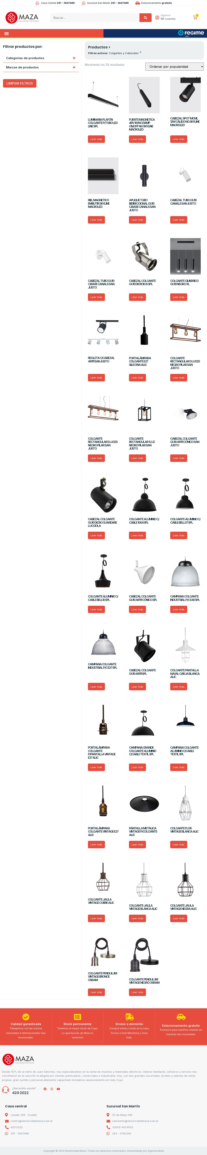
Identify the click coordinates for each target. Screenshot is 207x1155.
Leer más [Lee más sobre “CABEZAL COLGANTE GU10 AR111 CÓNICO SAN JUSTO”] (179, 458)
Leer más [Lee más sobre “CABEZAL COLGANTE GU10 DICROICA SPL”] (137, 297)
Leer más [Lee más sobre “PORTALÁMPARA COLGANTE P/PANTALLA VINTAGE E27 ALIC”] (96, 767)
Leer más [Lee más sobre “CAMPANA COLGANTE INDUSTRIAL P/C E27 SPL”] (96, 686)
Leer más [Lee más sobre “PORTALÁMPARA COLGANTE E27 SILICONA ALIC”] (137, 377)
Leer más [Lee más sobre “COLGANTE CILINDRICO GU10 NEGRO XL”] (179, 297)
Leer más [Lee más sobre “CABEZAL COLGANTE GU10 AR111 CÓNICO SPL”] (137, 609)
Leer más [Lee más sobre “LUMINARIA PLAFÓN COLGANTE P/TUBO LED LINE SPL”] (96, 139)
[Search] (145, 17)
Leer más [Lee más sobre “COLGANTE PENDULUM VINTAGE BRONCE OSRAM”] (96, 992)
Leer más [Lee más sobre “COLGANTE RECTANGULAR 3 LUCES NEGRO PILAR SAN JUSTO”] (179, 377)
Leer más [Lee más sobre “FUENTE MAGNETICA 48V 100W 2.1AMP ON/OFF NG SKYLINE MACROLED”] (137, 139)
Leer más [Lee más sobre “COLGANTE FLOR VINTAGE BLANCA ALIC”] (179, 844)
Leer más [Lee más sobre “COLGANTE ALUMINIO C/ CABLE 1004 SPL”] (137, 535)
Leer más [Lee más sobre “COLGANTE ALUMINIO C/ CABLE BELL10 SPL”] (96, 609)
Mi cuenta (168, 19)
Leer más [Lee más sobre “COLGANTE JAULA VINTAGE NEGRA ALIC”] (179, 918)
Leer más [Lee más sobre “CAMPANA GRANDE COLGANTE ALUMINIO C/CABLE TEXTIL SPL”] (137, 767)
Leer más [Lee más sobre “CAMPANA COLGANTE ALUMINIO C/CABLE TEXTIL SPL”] (179, 767)
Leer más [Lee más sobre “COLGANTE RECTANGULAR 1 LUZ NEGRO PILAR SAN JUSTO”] (137, 458)
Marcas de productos (22, 67)
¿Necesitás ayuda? (24, 1088)
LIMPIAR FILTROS (19, 83)
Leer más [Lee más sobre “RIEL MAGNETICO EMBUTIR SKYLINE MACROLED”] (96, 219)
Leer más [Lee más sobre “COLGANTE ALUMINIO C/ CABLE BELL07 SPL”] (179, 535)
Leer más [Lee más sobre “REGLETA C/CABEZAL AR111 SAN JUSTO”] (96, 377)
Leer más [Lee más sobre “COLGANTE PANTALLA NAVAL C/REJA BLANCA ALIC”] (179, 686)
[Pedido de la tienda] (174, 67)
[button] (6, 33)
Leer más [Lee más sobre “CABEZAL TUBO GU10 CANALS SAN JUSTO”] (179, 219)
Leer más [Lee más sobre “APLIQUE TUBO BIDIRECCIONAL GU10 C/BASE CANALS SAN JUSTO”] (137, 219)
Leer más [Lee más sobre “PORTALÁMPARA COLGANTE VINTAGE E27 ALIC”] (96, 844)
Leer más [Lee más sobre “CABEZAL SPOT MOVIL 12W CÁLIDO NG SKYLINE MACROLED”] (179, 139)
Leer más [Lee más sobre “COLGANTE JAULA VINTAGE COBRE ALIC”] (96, 918)
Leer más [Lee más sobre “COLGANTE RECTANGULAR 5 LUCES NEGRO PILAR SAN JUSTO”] (96, 458)
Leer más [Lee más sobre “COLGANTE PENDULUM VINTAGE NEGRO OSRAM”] (137, 992)
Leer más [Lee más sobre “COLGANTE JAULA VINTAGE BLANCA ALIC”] (137, 918)
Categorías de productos (25, 58)
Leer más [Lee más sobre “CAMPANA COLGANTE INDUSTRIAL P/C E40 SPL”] (179, 609)
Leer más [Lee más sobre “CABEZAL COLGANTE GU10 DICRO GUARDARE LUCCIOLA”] (96, 535)
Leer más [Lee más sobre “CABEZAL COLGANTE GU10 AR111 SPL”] (137, 686)
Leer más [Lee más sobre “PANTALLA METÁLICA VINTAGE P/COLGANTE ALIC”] (137, 844)
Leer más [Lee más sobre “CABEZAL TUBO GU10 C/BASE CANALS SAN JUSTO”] (96, 297)
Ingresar (166, 15)
